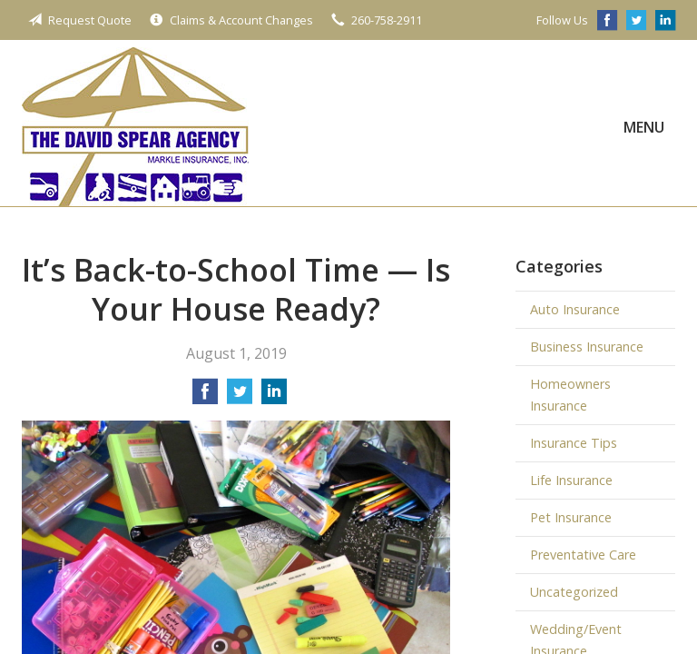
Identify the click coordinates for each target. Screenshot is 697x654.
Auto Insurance (575, 309)
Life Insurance (571, 480)
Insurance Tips (573, 442)
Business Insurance (586, 346)
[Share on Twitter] (239, 397)
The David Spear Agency (135, 126)
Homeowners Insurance (570, 394)
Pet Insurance (571, 517)
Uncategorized (574, 591)
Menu (643, 127)
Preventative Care (583, 554)
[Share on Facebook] (205, 397)
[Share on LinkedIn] (274, 397)
